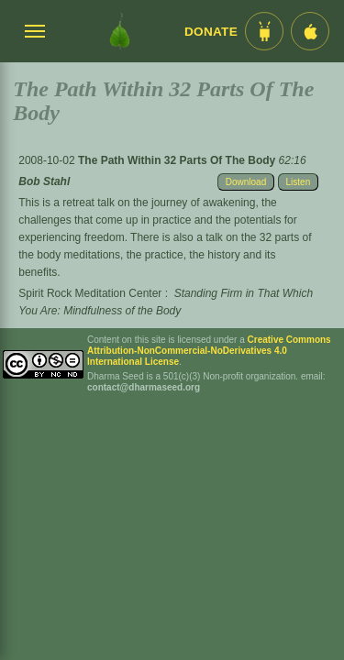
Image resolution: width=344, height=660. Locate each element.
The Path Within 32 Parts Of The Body (178, 160)
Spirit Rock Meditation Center (89, 293)
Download (246, 182)
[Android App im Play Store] (264, 31)
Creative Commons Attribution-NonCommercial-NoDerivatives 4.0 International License (209, 351)
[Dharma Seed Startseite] (119, 31)
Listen (298, 182)
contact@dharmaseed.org (143, 387)
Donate (211, 31)
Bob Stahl (44, 181)
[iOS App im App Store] (310, 31)
